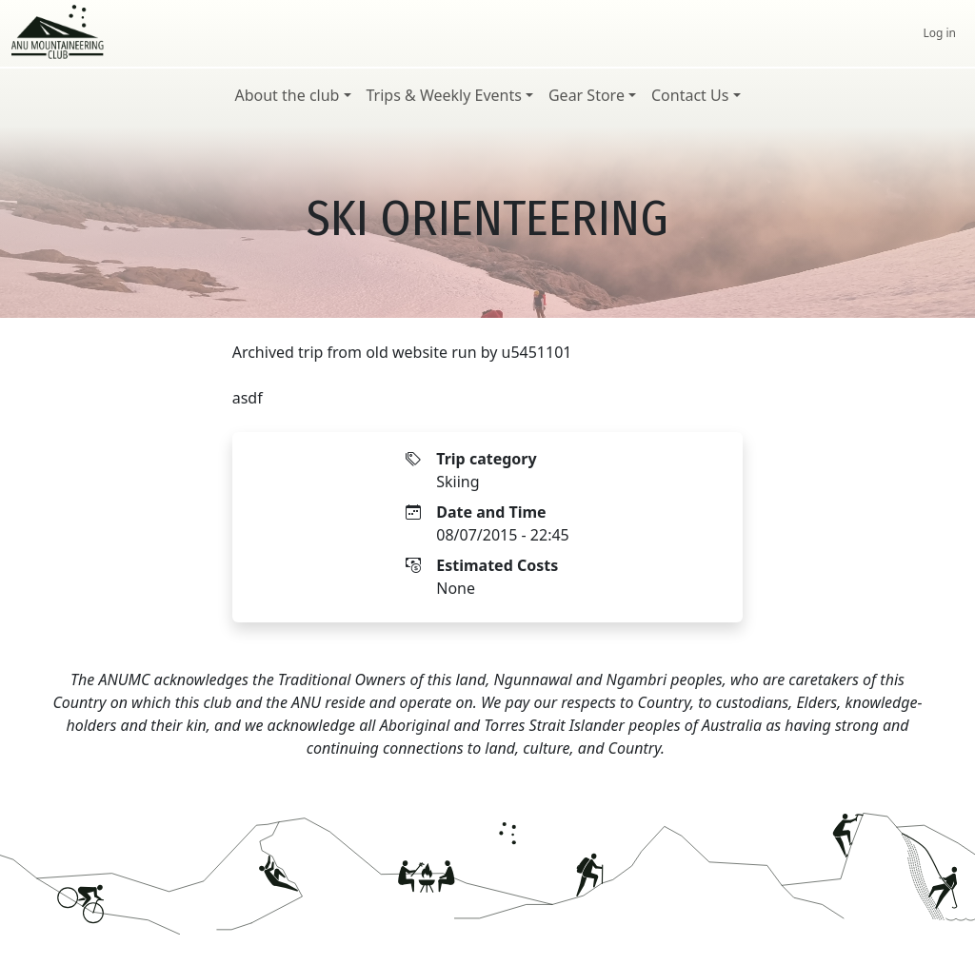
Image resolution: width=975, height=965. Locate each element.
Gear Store (586, 95)
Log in (939, 33)
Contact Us (689, 95)
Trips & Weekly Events (444, 95)
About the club (286, 95)
